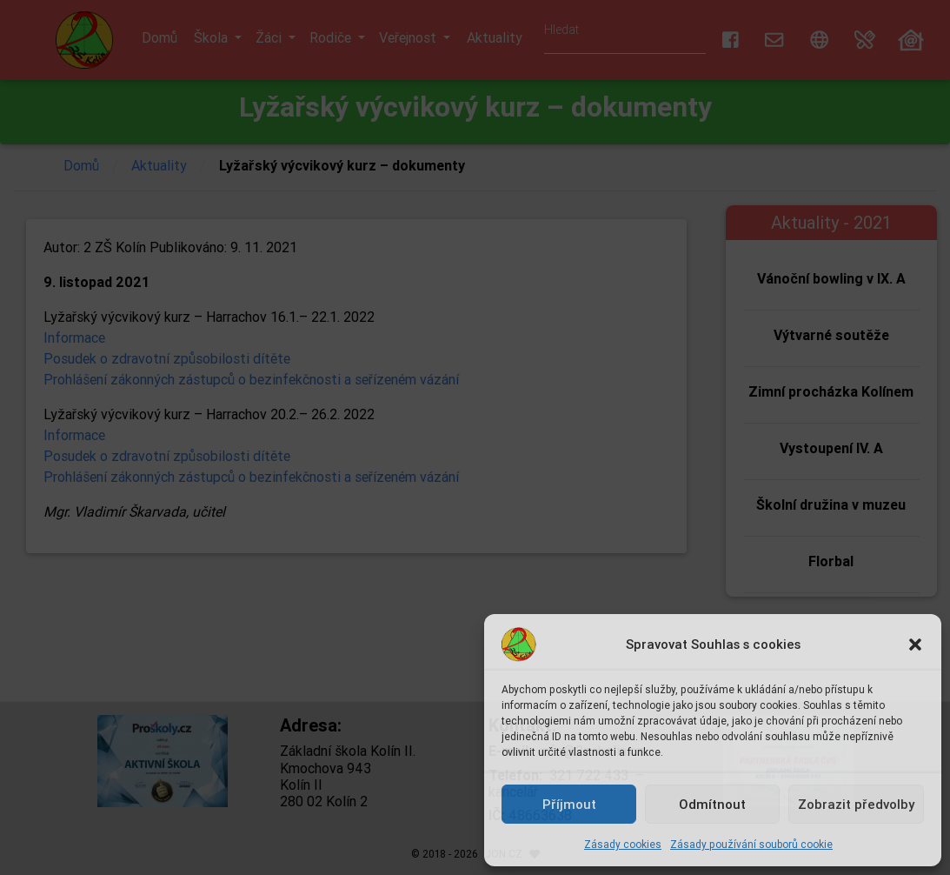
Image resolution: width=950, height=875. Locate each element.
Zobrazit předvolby (856, 804)
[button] (915, 644)
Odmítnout (712, 804)
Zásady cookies (622, 844)
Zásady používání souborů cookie (751, 844)
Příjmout (569, 804)
